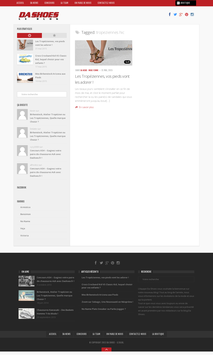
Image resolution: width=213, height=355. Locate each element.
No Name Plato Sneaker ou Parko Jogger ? (104, 312)
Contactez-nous (107, 3)
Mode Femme (95, 72)
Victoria (24, 237)
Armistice (25, 208)
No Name (25, 222)
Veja (22, 230)
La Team (65, 3)
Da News (34, 3)
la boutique (186, 4)
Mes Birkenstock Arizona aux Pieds (100, 297)
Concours (50, 3)
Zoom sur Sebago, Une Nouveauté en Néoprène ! (107, 304)
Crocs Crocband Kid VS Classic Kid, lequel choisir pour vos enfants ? (107, 289)
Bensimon (25, 215)
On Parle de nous (84, 3)
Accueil (20, 3)
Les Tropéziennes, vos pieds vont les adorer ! (105, 279)
